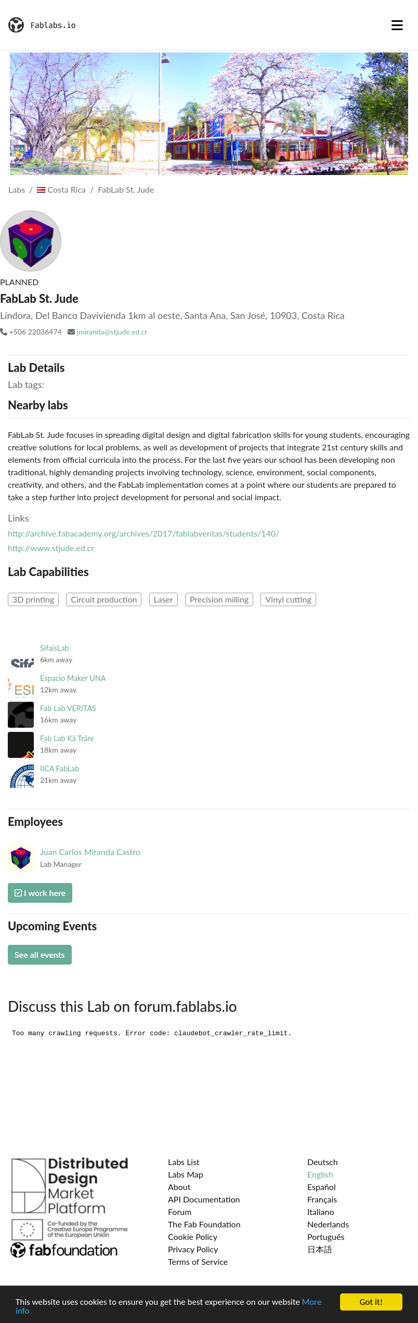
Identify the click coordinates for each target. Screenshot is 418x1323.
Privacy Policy (193, 1249)
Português (325, 1236)
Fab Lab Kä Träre (67, 738)
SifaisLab (54, 648)
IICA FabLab (59, 768)
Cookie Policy (192, 1236)
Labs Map (185, 1174)
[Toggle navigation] (397, 25)
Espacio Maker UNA (73, 678)
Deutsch (322, 1162)
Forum (179, 1212)
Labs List (184, 1162)
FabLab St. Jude (126, 189)
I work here (40, 893)
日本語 (319, 1249)
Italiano (320, 1212)
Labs (16, 189)
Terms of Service (198, 1261)
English (320, 1174)
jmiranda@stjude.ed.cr (112, 331)
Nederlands (328, 1224)
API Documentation (204, 1199)
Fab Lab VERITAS (68, 708)
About (179, 1187)
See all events (40, 954)
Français (322, 1199)
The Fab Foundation (204, 1224)
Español (321, 1187)
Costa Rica (61, 189)
